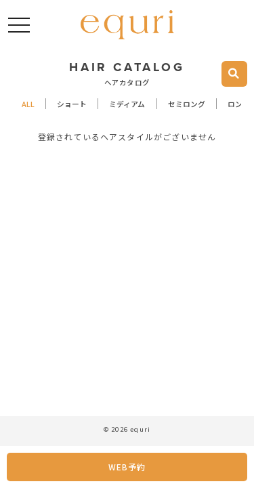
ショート (72, 103)
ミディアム (127, 103)
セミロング (186, 103)
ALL (28, 103)
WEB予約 (127, 466)
